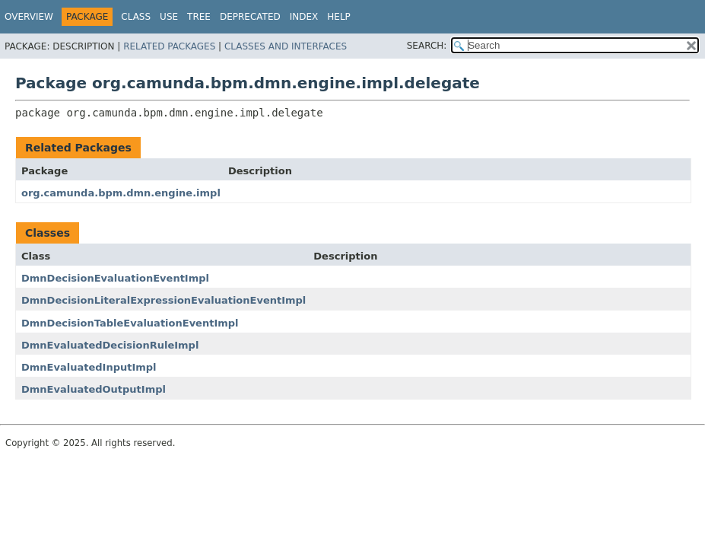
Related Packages (169, 46)
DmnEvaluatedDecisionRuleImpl (109, 345)
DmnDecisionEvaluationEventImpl (115, 278)
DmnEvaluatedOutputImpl (93, 389)
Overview (29, 16)
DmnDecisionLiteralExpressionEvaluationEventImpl (163, 300)
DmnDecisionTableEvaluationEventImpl (130, 323)
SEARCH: (427, 45)
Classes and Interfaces (285, 46)
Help (339, 16)
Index (304, 16)
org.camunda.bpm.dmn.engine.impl (121, 193)
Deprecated (250, 16)
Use (169, 16)
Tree (199, 16)
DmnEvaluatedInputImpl (89, 367)
